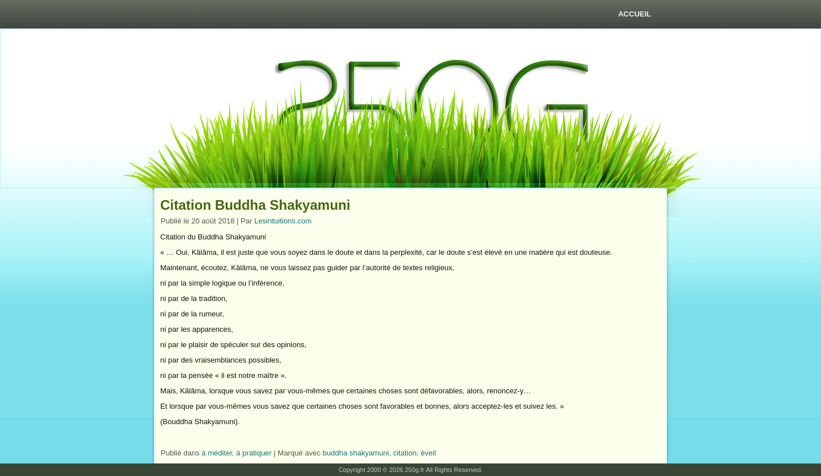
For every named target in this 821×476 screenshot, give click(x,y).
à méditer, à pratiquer (237, 453)
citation (404, 453)
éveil (428, 453)
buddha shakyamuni (356, 453)
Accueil (634, 14)
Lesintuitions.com (282, 221)
